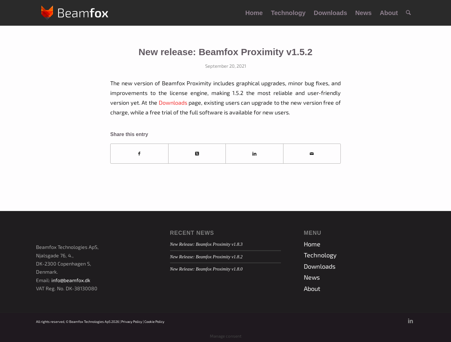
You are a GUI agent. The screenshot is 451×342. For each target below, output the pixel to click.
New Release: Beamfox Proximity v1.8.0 (206, 268)
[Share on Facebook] (139, 153)
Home (312, 244)
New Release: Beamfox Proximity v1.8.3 (206, 244)
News (312, 277)
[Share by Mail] (312, 153)
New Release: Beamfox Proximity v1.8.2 (206, 256)
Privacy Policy (131, 321)
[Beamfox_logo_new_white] (75, 12)
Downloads (173, 102)
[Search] (408, 12)
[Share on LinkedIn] (254, 153)
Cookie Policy (154, 321)
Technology (320, 255)
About (312, 288)
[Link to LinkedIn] (410, 320)
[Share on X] (197, 153)
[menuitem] (254, 12)
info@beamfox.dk (70, 280)
